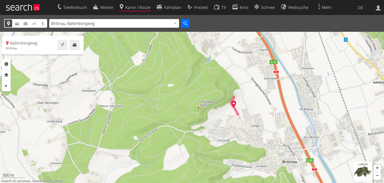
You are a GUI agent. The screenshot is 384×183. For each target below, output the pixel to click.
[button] (377, 168)
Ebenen (6, 75)
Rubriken (6, 64)
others (58, 181)
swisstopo (23, 181)
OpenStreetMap (42, 181)
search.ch (10, 181)
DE (360, 7)
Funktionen (6, 86)
